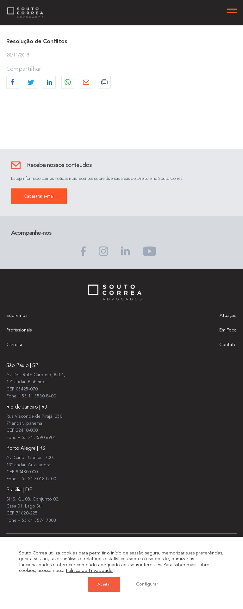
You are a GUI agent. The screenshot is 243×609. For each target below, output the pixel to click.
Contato (228, 345)
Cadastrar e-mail (39, 196)
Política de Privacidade (89, 570)
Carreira (14, 345)
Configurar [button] (147, 584)
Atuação (228, 315)
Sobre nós (17, 315)
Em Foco (228, 330)
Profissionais (19, 330)
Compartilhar (23, 69)
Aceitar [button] (104, 584)
